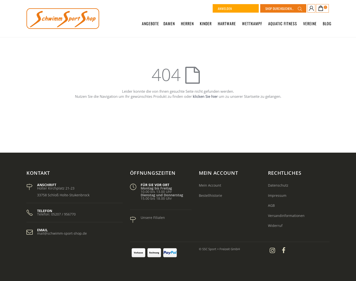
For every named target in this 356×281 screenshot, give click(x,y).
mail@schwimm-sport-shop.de (62, 233)
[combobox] (283, 8)
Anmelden (225, 8)
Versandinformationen (286, 215)
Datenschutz (278, 185)
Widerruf (275, 225)
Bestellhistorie (210, 195)
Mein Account (210, 185)
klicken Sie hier (205, 96)
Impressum (277, 195)
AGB (271, 205)
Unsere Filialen (153, 217)
